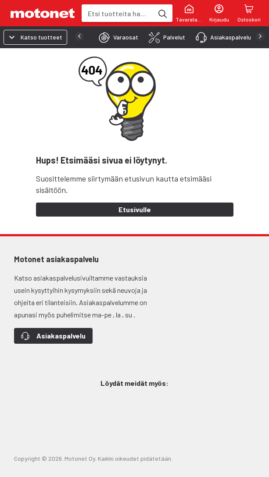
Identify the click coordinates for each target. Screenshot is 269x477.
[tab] (115, 37)
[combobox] (117, 13)
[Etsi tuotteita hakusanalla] (162, 13)
